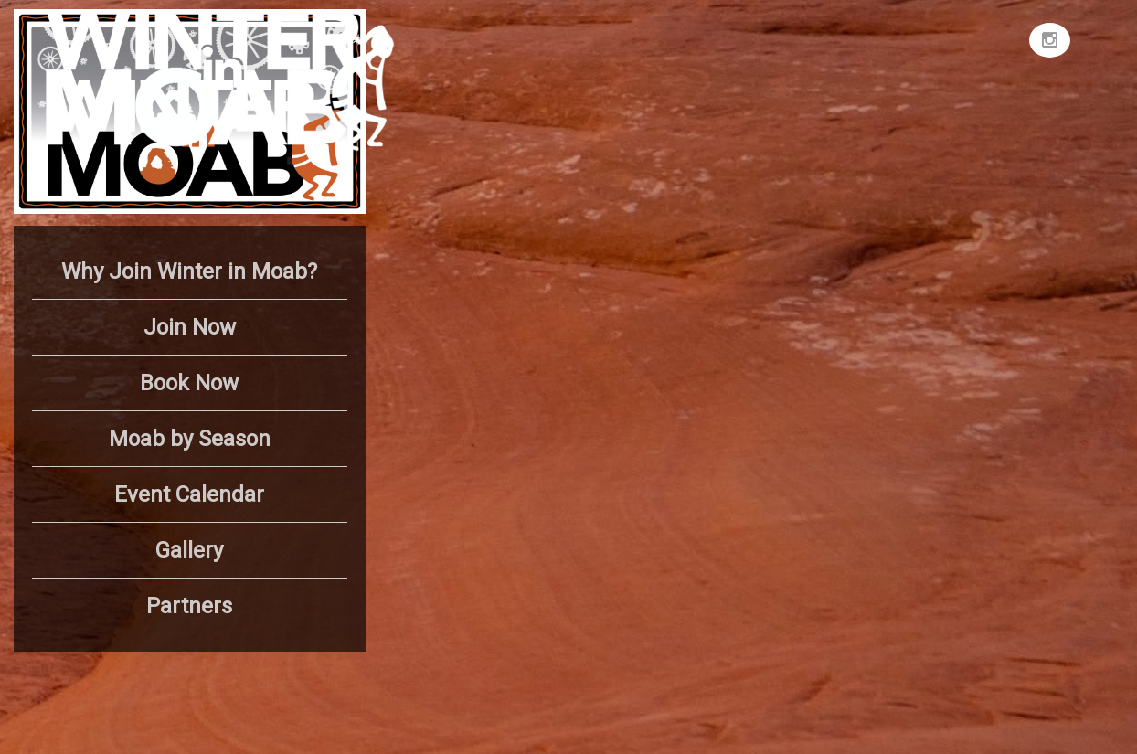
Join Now (189, 327)
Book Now (189, 383)
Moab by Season (190, 438)
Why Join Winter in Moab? (189, 271)
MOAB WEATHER (882, 77)
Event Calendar (189, 494)
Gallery (189, 550)
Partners (189, 606)
